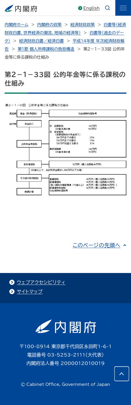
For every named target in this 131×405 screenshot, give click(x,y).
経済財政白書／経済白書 (41, 41)
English (91, 8)
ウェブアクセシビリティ (41, 282)
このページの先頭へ (97, 245)
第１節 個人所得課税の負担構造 (45, 49)
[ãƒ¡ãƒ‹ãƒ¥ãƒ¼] (123, 8)
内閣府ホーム (16, 25)
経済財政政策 (82, 25)
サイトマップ (30, 291)
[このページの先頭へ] (122, 374)
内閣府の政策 (49, 25)
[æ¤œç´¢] (107, 8)
